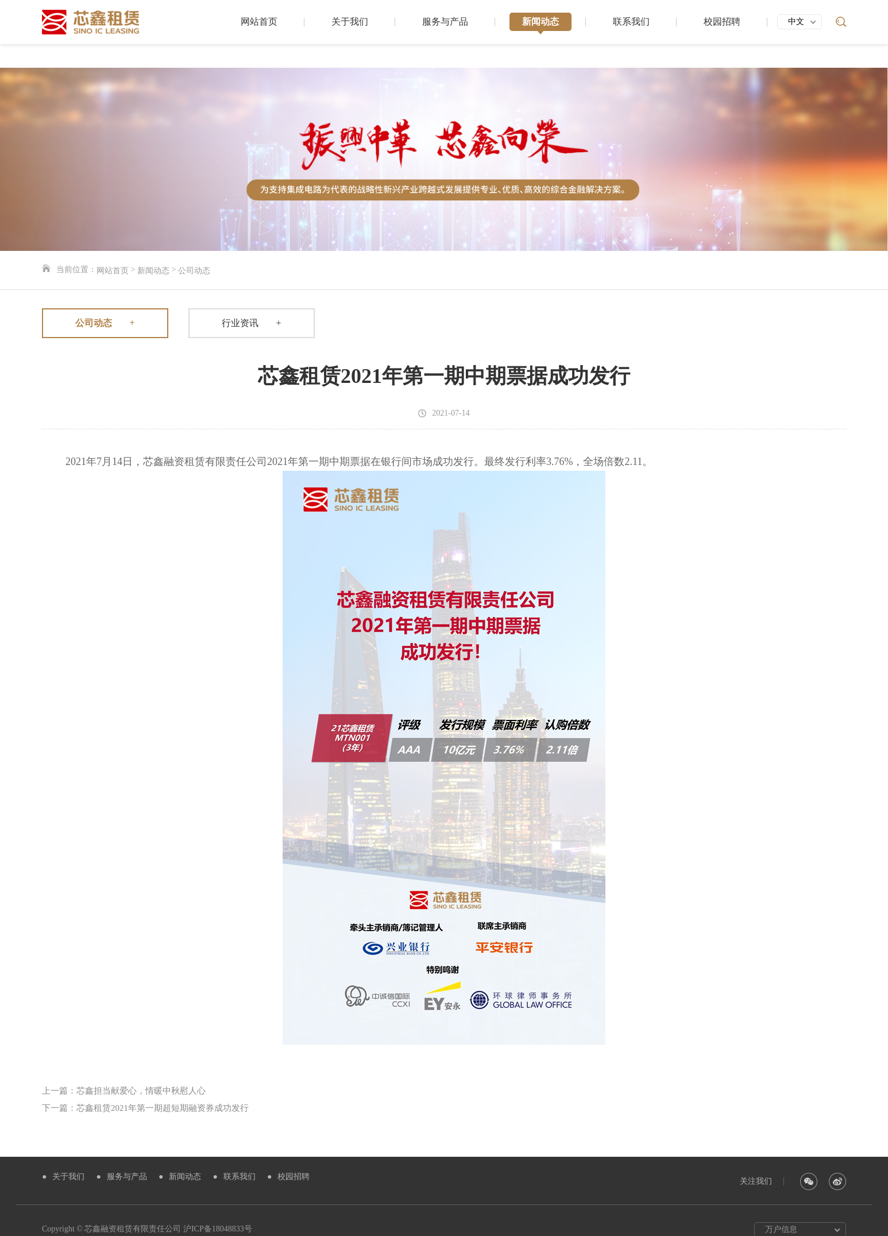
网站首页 (259, 24)
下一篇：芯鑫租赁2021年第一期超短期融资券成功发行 (145, 1090)
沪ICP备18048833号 (217, 1211)
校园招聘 (722, 24)
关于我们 (349, 24)
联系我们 (631, 24)
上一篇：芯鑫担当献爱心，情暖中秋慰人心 (124, 1073)
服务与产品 (445, 24)
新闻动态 (540, 24)
